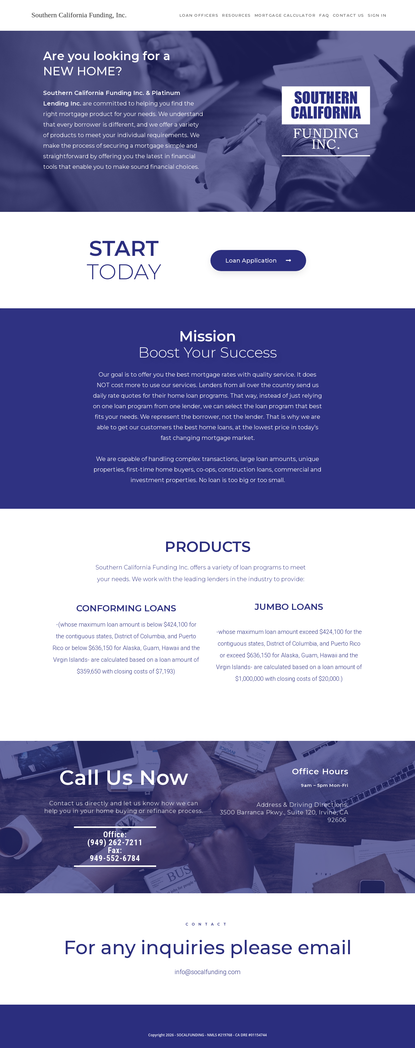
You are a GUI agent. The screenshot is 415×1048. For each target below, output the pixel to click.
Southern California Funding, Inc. (79, 15)
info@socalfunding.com (207, 972)
